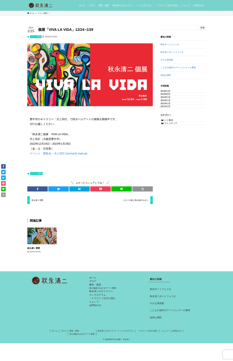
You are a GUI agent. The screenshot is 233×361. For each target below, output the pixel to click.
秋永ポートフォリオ (169, 44)
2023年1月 (169, 117)
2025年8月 (169, 99)
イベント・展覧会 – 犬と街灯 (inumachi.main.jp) (58, 153)
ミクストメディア (172, 146)
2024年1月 (169, 111)
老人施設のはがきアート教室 (108, 300)
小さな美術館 (166, 60)
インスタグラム (101, 314)
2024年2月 (169, 105)
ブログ (96, 286)
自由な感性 (165, 75)
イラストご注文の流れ (106, 321)
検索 (202, 27)
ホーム (96, 279)
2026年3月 (169, 92)
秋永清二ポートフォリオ (171, 52)
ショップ (97, 328)
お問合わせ (99, 335)
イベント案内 (36, 37)
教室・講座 (99, 293)
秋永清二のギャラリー (104, 307)
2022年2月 (169, 123)
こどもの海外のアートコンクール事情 (178, 67)
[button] (37, 188)
